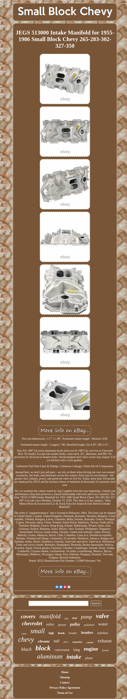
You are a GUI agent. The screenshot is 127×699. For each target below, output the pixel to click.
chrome (44, 641)
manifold (50, 616)
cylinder (90, 642)
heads (61, 633)
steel (66, 618)
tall (56, 641)
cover (24, 633)
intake (73, 657)
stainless (102, 633)
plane (89, 658)
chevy (26, 639)
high (51, 633)
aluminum (50, 656)
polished (89, 624)
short (65, 642)
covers (28, 616)
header (73, 633)
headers (87, 632)
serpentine (77, 642)
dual (74, 617)
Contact (64, 682)
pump (86, 616)
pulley (75, 624)
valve (102, 615)
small (37, 631)
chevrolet (32, 623)
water (103, 623)
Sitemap (65, 677)
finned (105, 650)
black (26, 649)
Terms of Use (65, 692)
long (76, 650)
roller (50, 624)
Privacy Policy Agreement (65, 687)
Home (64, 672)
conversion (62, 650)
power (62, 624)
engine (91, 649)
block (43, 648)
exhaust (105, 640)
